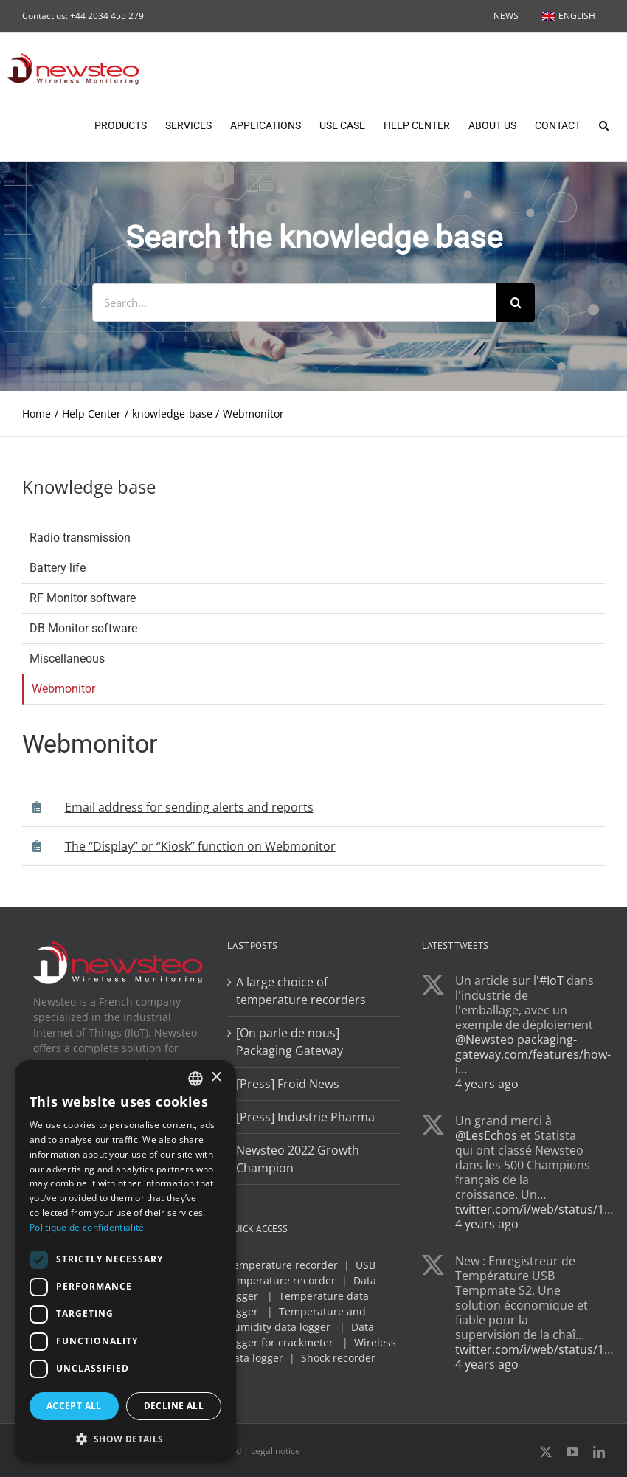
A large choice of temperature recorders (301, 992)
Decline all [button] (174, 1406)
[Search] (515, 303)
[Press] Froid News (287, 1084)
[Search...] (294, 303)
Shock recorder (338, 1359)
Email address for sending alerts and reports (189, 808)
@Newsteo (484, 1040)
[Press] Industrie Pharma (305, 1118)
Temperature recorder (282, 1266)
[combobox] (195, 1078)
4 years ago (487, 1084)
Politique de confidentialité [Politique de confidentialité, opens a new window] (87, 1227)
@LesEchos (486, 1136)
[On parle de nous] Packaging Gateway (289, 1042)
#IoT (551, 981)
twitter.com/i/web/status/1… (534, 1210)
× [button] (215, 1077)
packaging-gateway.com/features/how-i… (533, 1055)
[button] (604, 124)
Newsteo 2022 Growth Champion (297, 1160)
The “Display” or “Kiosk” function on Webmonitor (200, 847)
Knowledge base (89, 487)
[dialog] (125, 1261)
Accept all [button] (74, 1406)
